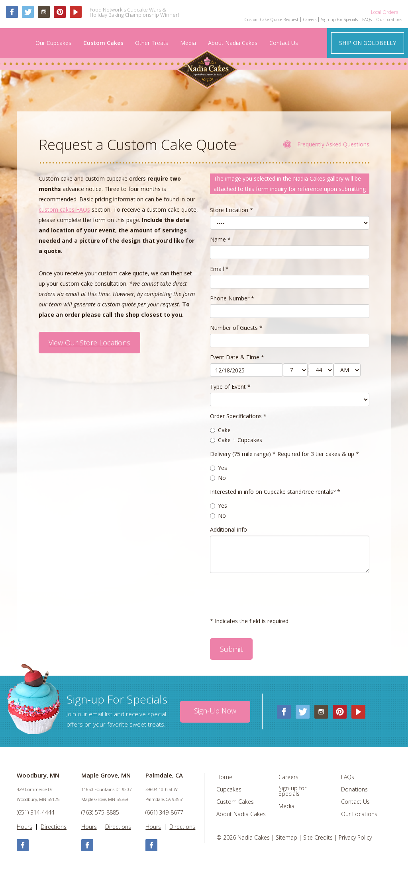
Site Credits (318, 837)
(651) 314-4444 (36, 812)
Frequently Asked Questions (333, 144)
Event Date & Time (237, 357)
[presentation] (270, 594)
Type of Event (230, 386)
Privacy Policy (355, 837)
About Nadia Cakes (232, 43)
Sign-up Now (215, 710)
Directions (54, 827)
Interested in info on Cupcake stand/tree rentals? (275, 491)
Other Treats (151, 43)
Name (220, 239)
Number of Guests (236, 327)
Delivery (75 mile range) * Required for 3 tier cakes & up (284, 454)
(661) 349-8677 (164, 812)
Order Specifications (238, 416)
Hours (24, 827)
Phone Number (232, 298)
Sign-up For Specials (339, 19)
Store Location (231, 210)
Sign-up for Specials (292, 791)
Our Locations (389, 19)
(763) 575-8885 (100, 812)
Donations (354, 789)
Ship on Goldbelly (367, 43)
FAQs (367, 19)
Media (188, 43)
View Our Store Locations (89, 342)
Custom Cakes (103, 43)
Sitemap (286, 837)
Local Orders (384, 12)
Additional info (228, 529)
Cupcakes (228, 789)
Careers (309, 19)
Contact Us (283, 43)
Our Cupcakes (53, 43)
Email (219, 269)
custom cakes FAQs (64, 209)
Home (224, 777)
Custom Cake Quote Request (271, 19)
